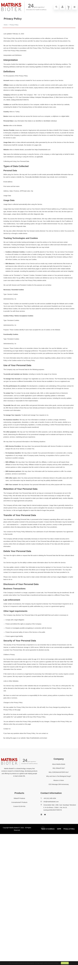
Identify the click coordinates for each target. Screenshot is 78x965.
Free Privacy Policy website (33, 280)
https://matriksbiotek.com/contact (36, 738)
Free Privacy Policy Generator (16, 50)
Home (5, 25)
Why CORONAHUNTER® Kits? (59, 772)
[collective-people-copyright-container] (43, 829)
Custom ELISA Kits (19, 806)
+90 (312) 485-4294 (49, 798)
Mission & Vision (58, 780)
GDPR (59, 829)
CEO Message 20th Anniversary (59, 784)
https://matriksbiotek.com (42, 149)
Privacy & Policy (69, 829)
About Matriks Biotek (58, 764)
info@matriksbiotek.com (51, 801)
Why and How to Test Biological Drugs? (58, 776)
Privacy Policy (14, 25)
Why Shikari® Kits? (59, 768)
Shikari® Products (19, 798)
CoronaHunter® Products (19, 802)
